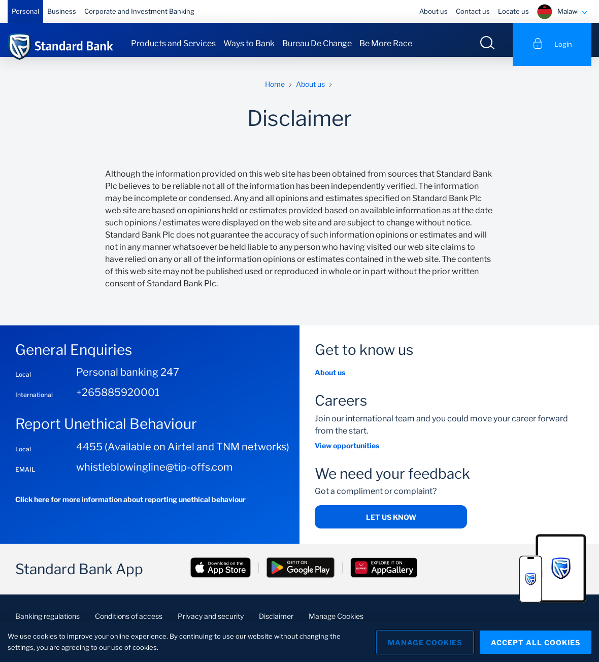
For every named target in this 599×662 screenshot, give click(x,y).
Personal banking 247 (127, 381)
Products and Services (173, 43)
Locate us (513, 11)
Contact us (473, 11)
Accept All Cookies (535, 641)
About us (433, 11)
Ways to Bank (249, 43)
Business (61, 11)
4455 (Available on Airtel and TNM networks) (182, 455)
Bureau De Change (317, 43)
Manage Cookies (422, 641)
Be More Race (385, 43)
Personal (25, 11)
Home (275, 92)
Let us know (391, 526)
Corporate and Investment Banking (139, 11)
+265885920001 (117, 401)
